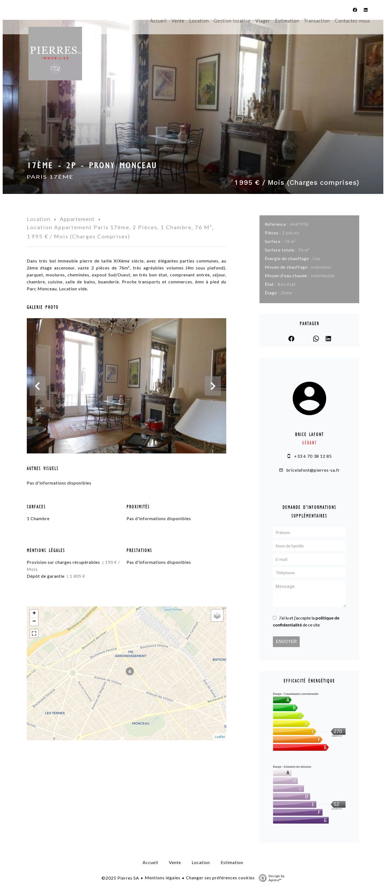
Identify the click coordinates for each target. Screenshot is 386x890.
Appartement (77, 219)
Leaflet (220, 736)
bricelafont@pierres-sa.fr (313, 469)
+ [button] (34, 614)
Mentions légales (162, 877)
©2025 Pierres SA (120, 877)
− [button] (34, 622)
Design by (270, 878)
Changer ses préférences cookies (220, 877)
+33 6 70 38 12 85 (313, 456)
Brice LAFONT (309, 434)
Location (38, 219)
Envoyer (286, 641)
